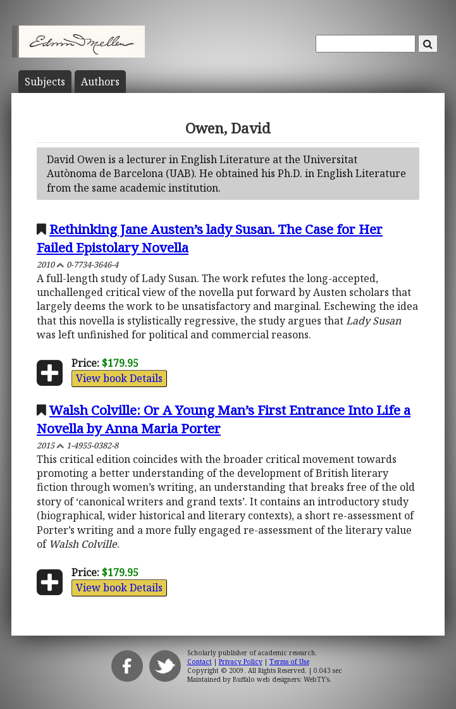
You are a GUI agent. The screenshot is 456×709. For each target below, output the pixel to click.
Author (100, 82)
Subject (45, 82)
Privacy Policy (240, 661)
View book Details (119, 378)
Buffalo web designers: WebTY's (281, 679)
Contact (199, 661)
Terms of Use (289, 661)
